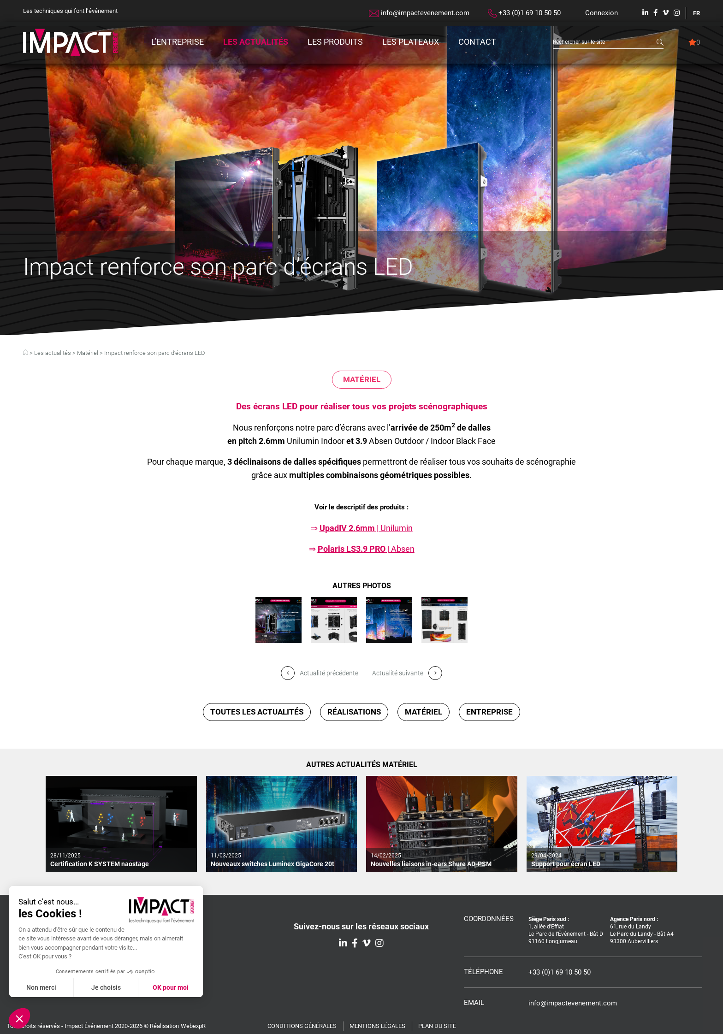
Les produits (335, 42)
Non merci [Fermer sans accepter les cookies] (41, 987)
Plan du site (437, 1025)
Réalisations (354, 711)
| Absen (366, 549)
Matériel (87, 352)
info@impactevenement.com (419, 13)
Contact (477, 42)
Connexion (601, 13)
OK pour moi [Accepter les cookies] (171, 987)
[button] (19, 1018)
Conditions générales (302, 1025)
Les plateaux (410, 42)
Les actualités (255, 42)
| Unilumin (366, 528)
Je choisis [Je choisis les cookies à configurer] (106, 987)
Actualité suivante (407, 673)
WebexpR (193, 1025)
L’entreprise (177, 42)
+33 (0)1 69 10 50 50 (524, 13)
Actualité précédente (319, 673)
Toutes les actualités (256, 711)
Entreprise (489, 711)
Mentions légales (377, 1025)
